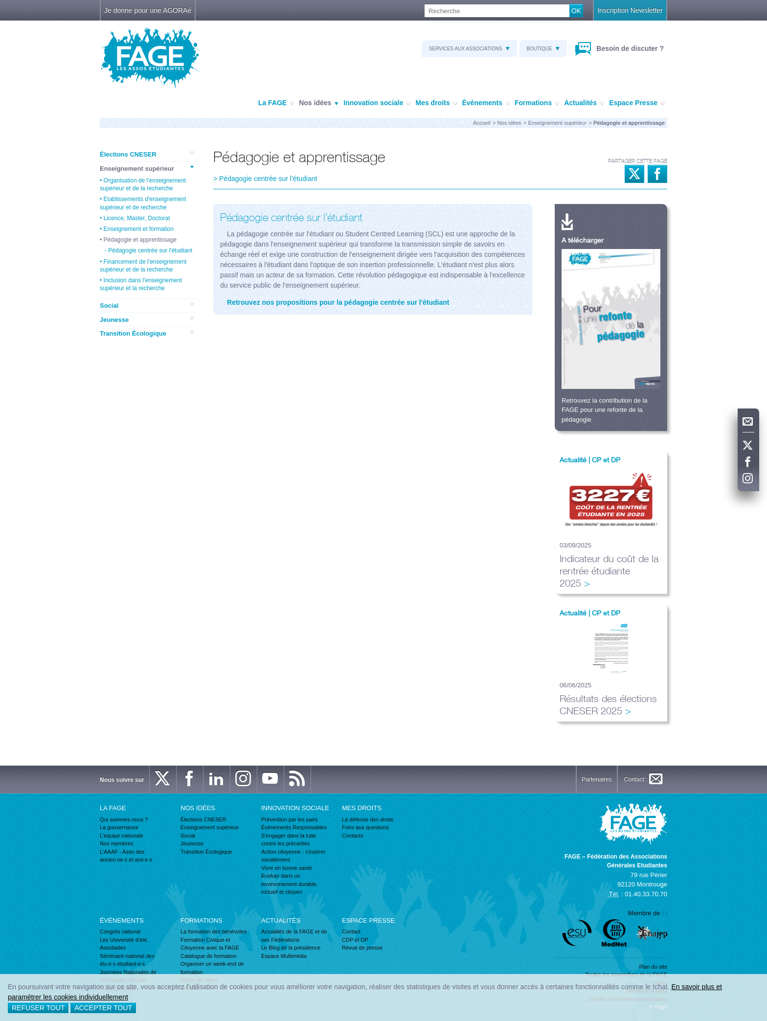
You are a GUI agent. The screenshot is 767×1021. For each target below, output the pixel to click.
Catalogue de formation (208, 956)
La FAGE (276, 103)
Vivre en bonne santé (286, 868)
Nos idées (318, 103)
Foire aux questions (365, 827)
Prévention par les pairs (289, 819)
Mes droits (436, 103)
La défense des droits (367, 819)
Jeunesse (147, 319)
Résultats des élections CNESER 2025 (608, 704)
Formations (537, 103)
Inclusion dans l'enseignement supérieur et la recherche (141, 284)
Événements (486, 103)
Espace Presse (637, 103)
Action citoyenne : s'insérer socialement (293, 856)
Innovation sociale (376, 103)
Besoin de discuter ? (629, 48)
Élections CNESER (147, 154)
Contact (351, 931)
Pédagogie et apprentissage (140, 239)
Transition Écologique (147, 333)
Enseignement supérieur (557, 123)
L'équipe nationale (121, 836)
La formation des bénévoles (213, 931)
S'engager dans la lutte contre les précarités (288, 840)
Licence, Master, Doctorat (137, 218)
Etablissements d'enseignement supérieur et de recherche (143, 203)
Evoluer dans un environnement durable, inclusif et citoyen (289, 884)
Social (147, 305)
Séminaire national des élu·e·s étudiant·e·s (127, 960)
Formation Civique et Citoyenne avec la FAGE (209, 944)
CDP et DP (355, 940)
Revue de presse (362, 948)
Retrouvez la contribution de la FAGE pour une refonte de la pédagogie (605, 410)
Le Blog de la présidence (290, 948)
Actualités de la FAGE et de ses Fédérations (294, 936)
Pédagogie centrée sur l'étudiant (150, 250)
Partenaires (596, 779)
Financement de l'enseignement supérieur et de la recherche (143, 265)
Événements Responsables (294, 827)
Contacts (352, 836)
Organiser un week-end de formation (212, 968)
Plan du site (653, 967)
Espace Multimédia (284, 956)
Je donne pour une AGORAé (147, 10)
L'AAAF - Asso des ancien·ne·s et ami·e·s (126, 856)
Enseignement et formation (139, 229)
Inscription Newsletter (630, 10)
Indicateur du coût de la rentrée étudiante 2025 (609, 571)
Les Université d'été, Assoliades (124, 944)
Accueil (481, 123)
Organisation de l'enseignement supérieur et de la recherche (143, 184)
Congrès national (120, 931)
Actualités (584, 103)
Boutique (543, 48)
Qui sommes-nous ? (124, 819)
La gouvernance (119, 827)
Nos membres (116, 843)
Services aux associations (469, 48)
